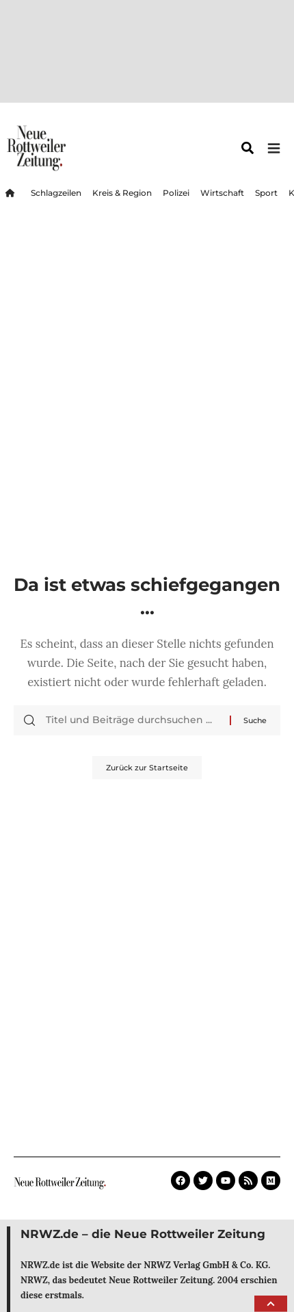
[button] (270, 1304)
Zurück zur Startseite (147, 767)
